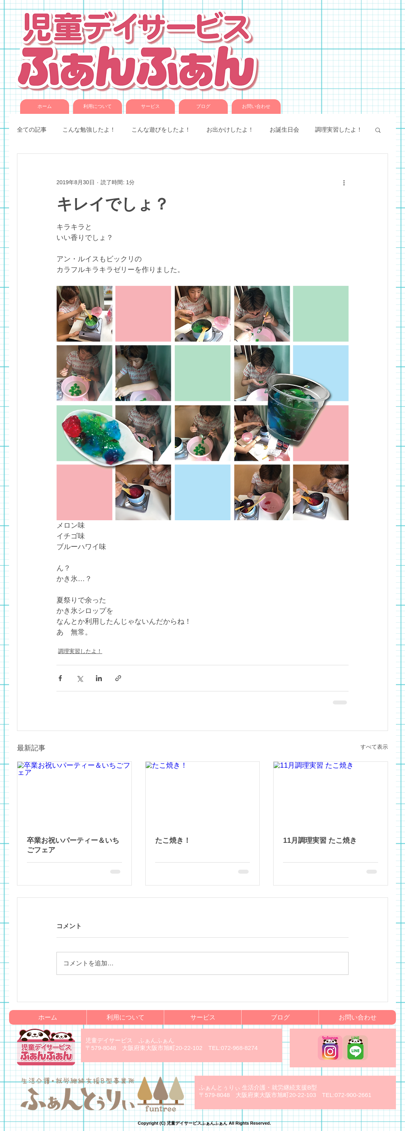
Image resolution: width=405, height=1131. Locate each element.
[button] (378, 130)
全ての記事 (32, 129)
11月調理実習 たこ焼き (320, 840)
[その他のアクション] (344, 182)
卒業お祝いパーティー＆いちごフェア (73, 845)
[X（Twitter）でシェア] (79, 678)
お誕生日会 (284, 129)
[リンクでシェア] (118, 678)
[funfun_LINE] (355, 1047)
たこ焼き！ (173, 840)
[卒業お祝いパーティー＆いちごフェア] (74, 794)
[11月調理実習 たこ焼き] (331, 794)
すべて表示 (374, 747)
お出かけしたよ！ (230, 129)
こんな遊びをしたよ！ (161, 129)
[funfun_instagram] (330, 1047)
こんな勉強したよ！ (89, 129)
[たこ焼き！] (203, 794)
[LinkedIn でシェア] (99, 678)
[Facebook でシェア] (60, 678)
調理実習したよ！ (338, 129)
